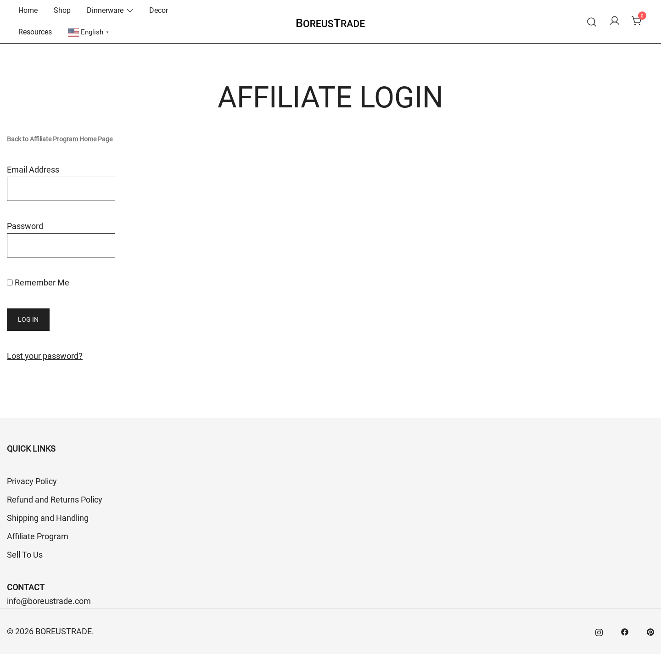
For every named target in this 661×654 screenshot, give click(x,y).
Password (25, 226)
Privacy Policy (32, 481)
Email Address (33, 169)
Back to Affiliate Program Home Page (59, 139)
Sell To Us (25, 554)
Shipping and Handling (48, 518)
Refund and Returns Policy (54, 499)
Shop (62, 10)
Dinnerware (105, 10)
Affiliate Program (37, 536)
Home (28, 10)
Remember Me (38, 282)
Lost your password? (45, 356)
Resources (35, 32)
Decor (158, 10)
